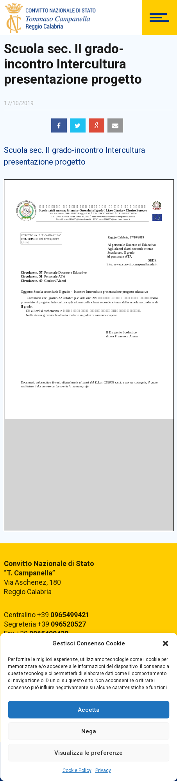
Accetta (89, 709)
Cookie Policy (77, 770)
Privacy (103, 770)
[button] (165, 643)
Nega (88, 731)
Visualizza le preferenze (88, 752)
